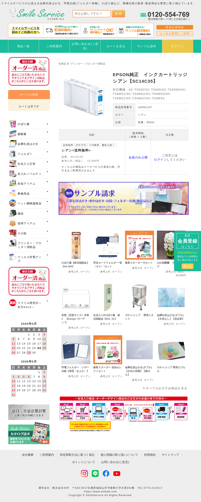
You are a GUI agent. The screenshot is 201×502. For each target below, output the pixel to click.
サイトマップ (170, 454)
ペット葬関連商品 (29, 203)
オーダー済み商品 (28, 281)
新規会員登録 (175, 27)
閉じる (188, 266)
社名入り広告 (26, 163)
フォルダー (25, 154)
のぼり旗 (23, 124)
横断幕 (22, 134)
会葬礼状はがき (28, 144)
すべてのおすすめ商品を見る (166, 388)
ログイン (177, 46)
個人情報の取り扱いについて (119, 454)
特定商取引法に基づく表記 (77, 454)
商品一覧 (23, 46)
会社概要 (28, 454)
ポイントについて (83, 462)
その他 (22, 233)
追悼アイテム (26, 223)
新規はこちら (187, 241)
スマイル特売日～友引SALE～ (29, 305)
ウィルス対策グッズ (29, 259)
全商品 (62, 63)
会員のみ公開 (138, 157)
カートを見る (115, 46)
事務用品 (23, 193)
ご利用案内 (54, 46)
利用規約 (150, 454)
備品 (21, 213)
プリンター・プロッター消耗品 (87, 63)
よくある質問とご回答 (175, 33)
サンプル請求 (146, 46)
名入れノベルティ (29, 173)
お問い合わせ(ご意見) (85, 46)
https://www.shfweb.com (100, 491)
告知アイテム (26, 183)
